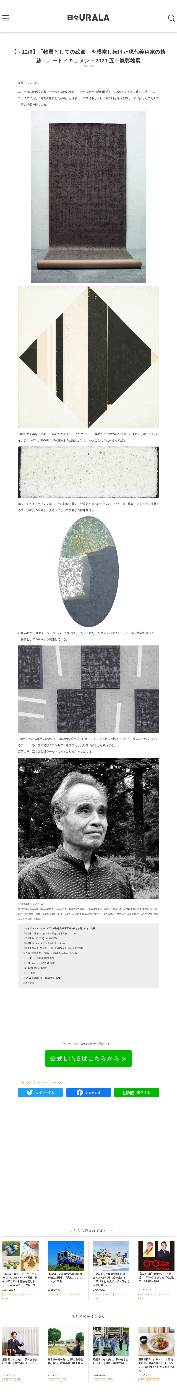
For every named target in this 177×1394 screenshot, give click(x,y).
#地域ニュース (9, 1380)
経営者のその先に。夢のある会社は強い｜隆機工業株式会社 (110, 1361)
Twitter (59, 978)
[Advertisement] (88, 1135)
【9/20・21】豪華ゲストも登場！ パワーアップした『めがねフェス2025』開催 (156, 1277)
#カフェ (143, 1380)
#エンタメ (58, 1082)
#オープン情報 (154, 1380)
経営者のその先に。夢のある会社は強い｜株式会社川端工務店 (65, 1361)
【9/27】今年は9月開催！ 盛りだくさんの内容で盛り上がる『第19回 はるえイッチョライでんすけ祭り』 (111, 1280)
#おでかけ (25, 1082)
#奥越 (6, 1298)
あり (33, 973)
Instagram (49, 978)
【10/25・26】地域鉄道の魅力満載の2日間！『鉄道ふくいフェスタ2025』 (65, 1278)
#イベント (42, 1082)
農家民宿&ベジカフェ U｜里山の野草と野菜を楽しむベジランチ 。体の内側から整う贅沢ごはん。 (156, 1365)
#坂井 (96, 1298)
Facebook (37, 978)
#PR (18, 1380)
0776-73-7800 (48, 963)
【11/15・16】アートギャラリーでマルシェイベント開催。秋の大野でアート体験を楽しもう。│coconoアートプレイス (19, 1280)
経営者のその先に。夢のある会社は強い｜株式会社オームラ (19, 1361)
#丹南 (142, 1298)
